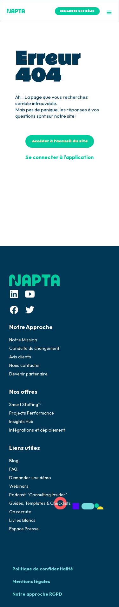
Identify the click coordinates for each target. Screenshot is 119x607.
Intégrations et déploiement (37, 430)
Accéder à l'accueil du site (60, 141)
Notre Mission (23, 340)
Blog (13, 460)
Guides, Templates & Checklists (40, 503)
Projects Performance (31, 413)
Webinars (19, 486)
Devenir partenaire (28, 374)
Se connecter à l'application (59, 157)
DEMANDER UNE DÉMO (77, 11)
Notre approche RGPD (37, 594)
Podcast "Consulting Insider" (38, 495)
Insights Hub (21, 421)
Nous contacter (24, 365)
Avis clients (20, 357)
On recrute (20, 512)
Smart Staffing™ (25, 404)
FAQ (13, 469)
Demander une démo (30, 477)
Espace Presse (24, 529)
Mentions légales (31, 581)
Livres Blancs (22, 520)
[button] (109, 12)
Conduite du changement (34, 348)
